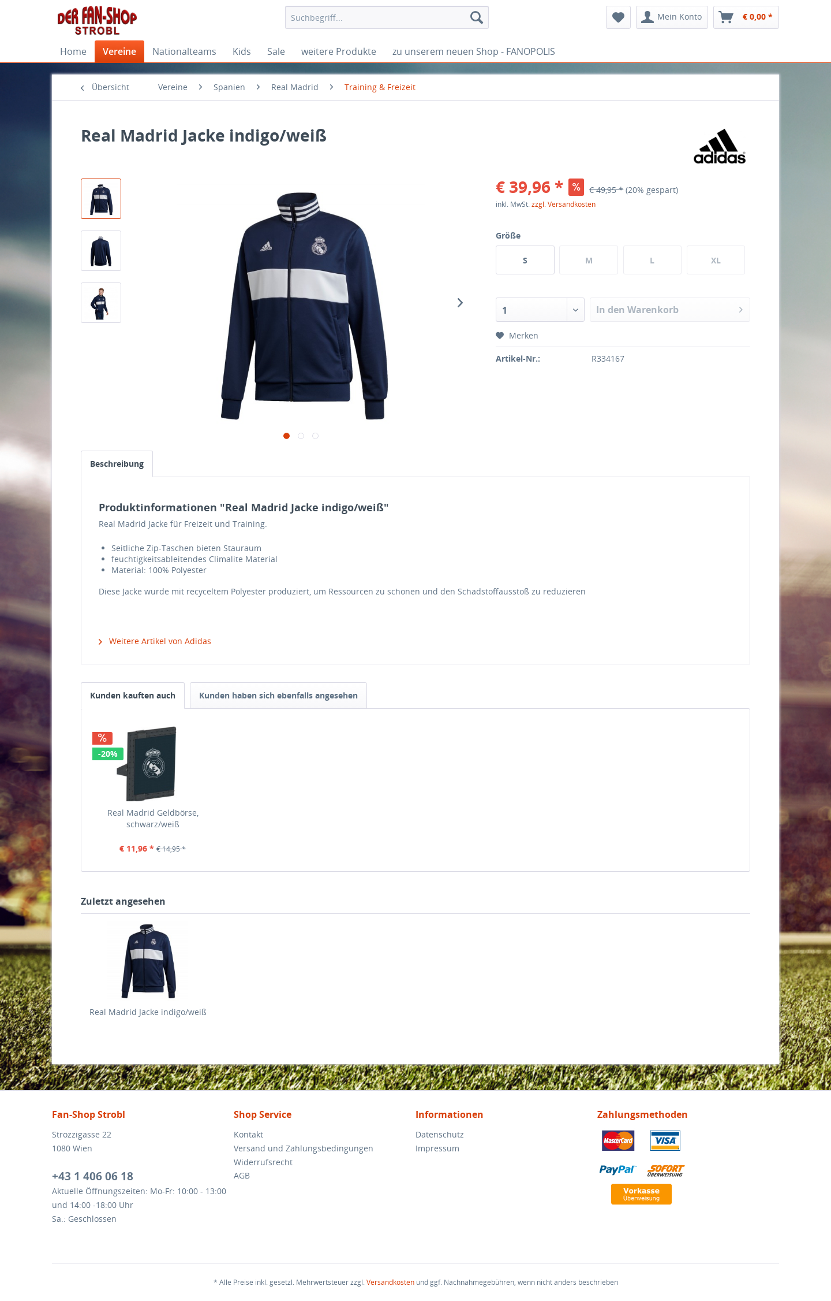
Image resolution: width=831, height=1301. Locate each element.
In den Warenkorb (669, 308)
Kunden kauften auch (132, 695)
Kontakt (248, 1134)
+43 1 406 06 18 (92, 1176)
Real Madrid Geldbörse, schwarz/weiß (153, 818)
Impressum (437, 1148)
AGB (242, 1175)
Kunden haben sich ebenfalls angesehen (278, 695)
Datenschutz (439, 1134)
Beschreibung (117, 463)
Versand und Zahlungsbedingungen (303, 1148)
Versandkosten (390, 1282)
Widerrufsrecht (263, 1162)
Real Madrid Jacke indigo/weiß (148, 1011)
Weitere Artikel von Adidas (155, 640)
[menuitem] (387, 17)
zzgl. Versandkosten (563, 204)
